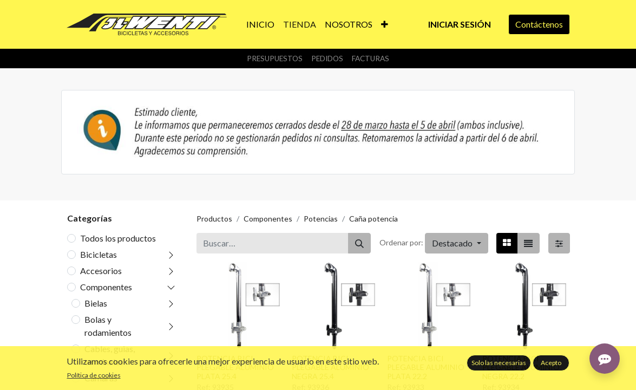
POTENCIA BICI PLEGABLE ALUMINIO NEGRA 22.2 (521, 367)
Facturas (370, 58)
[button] (384, 24)
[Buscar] (359, 243)
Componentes (106, 287)
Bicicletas (98, 254)
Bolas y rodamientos (108, 325)
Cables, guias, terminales (109, 355)
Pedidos (327, 58)
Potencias (321, 218)
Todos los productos (118, 238)
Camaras (100, 378)
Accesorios (101, 270)
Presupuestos (275, 58)
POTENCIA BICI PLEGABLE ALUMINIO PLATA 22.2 (425, 367)
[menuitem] (260, 24)
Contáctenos (539, 24)
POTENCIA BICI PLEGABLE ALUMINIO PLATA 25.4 (235, 367)
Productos (214, 218)
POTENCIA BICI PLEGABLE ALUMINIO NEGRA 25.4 (330, 367)
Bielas (95, 303)
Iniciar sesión (459, 24)
